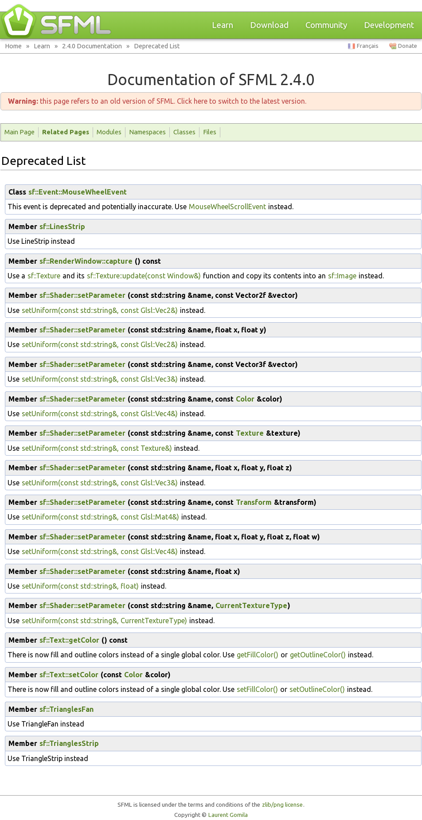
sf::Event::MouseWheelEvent (77, 192)
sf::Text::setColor (68, 675)
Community (326, 25)
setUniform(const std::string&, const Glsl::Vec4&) (100, 414)
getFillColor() (257, 655)
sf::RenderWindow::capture (86, 261)
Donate (407, 46)
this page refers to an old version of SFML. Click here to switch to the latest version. (157, 101)
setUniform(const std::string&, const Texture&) (97, 448)
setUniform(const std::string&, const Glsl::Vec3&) (100, 379)
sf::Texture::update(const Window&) (144, 276)
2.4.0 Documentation (92, 46)
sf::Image (342, 276)
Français (368, 46)
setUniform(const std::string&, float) (80, 586)
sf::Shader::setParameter (82, 295)
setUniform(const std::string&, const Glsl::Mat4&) (100, 517)
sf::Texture (43, 276)
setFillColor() (257, 689)
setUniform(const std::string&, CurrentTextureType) (104, 621)
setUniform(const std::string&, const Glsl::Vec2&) (100, 310)
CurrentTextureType (251, 605)
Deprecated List (157, 46)
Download (269, 25)
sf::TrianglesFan (66, 709)
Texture (250, 433)
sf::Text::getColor (69, 640)
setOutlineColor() (317, 689)
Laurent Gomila (228, 815)
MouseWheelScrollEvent (227, 207)
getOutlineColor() (318, 655)
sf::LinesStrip (62, 226)
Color (245, 399)
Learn (222, 25)
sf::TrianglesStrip (69, 743)
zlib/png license (282, 804)
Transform (254, 502)
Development (389, 25)
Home (13, 46)
